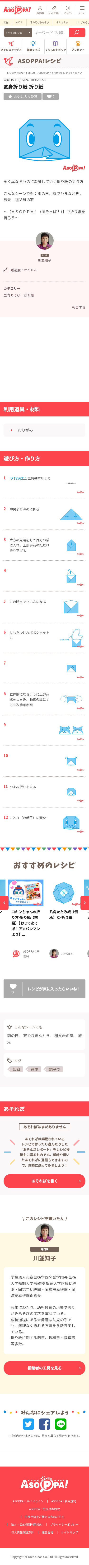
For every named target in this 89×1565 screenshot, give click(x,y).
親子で (54, 1069)
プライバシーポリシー (64, 1524)
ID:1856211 (18, 478)
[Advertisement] (44, 360)
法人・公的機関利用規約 (26, 1524)
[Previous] (4, 903)
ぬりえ (19, 22)
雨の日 (13, 1035)
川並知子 (44, 1258)
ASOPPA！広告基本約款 (44, 1509)
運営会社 (47, 1532)
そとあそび (62, 22)
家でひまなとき (36, 1035)
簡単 (34, 1069)
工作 (6, 22)
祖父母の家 (63, 1035)
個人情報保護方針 (22, 1532)
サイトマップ (69, 1532)
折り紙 (29, 295)
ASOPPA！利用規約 (52, 72)
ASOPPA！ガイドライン (28, 1501)
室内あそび (12, 295)
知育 (16, 1069)
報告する (78, 307)
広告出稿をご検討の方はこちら (45, 1516)
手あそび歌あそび (39, 22)
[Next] (84, 903)
